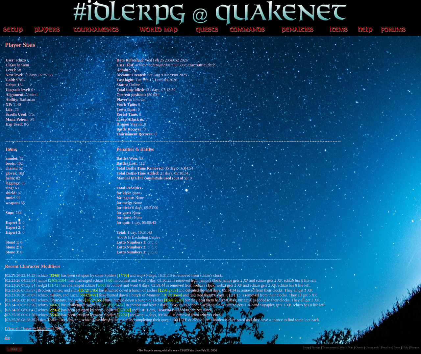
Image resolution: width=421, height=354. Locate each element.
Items (397, 347)
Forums (414, 347)
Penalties (386, 347)
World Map (346, 347)
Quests (359, 347)
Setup (306, 347)
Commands (372, 347)
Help (406, 347)
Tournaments (330, 347)
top (7, 337)
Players (315, 347)
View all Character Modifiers (29, 328)
